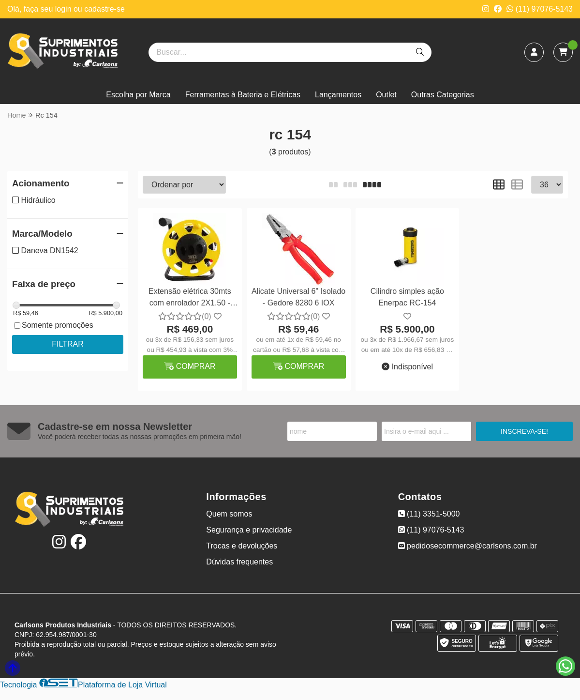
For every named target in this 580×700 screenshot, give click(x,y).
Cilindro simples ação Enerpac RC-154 (407, 297)
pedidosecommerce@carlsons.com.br (467, 546)
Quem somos (229, 514)
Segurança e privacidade (249, 530)
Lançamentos (338, 95)
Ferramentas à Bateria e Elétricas (242, 95)
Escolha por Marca (138, 95)
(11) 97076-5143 (539, 9)
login (64, 9)
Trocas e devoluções (241, 546)
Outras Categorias (442, 95)
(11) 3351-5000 (429, 514)
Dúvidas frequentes (239, 562)
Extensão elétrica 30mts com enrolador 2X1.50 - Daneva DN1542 (190, 298)
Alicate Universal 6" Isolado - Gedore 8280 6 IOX (298, 297)
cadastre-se (104, 9)
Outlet (386, 95)
